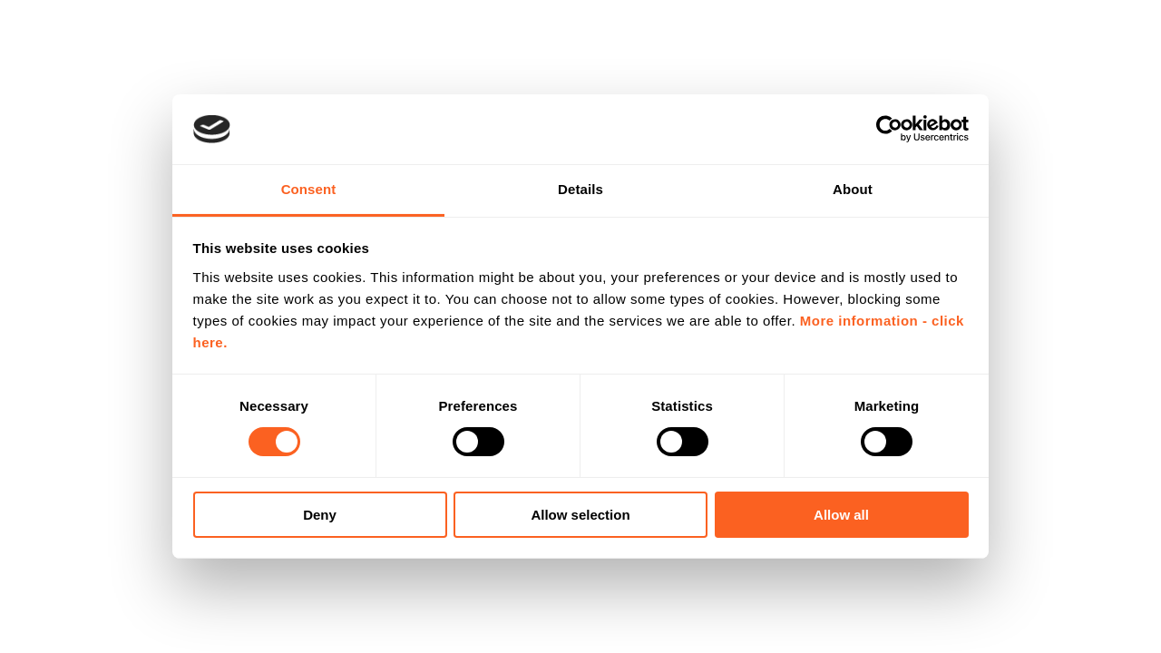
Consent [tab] (309, 189)
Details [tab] (580, 189)
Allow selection (580, 514)
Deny (320, 514)
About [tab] (853, 189)
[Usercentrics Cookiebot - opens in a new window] (889, 128)
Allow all (841, 514)
